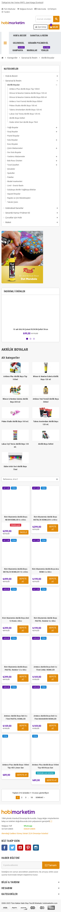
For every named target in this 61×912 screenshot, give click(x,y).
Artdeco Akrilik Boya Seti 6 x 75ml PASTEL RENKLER (15, 717)
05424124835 (29, 829)
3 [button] (34, 339)
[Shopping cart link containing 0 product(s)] (54, 26)
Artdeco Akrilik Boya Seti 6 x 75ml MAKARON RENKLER (45, 717)
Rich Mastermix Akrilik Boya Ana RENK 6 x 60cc (45, 570)
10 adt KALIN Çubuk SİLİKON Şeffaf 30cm (30, 329)
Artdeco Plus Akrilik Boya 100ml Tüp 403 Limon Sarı (15, 766)
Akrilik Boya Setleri (45, 444)
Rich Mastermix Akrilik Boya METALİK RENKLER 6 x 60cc (45, 518)
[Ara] (47, 19)
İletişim (52, 9)
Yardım (5, 12)
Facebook (4, 848)
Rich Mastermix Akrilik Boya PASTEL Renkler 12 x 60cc (15, 668)
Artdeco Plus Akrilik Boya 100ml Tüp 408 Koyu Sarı (45, 766)
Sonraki (40, 797)
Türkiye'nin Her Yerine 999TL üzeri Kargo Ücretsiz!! (22, 3)
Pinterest (28, 848)
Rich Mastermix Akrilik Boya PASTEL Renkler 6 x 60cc (45, 619)
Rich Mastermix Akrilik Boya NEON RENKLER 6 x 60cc (15, 518)
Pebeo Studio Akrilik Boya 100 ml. (15, 421)
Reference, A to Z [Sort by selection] (10, 479)
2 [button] (30, 339)
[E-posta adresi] (21, 865)
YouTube (20, 848)
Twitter (12, 848)
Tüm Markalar (8, 9)
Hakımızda (40, 9)
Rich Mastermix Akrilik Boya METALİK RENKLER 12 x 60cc (15, 570)
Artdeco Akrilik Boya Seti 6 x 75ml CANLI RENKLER (45, 668)
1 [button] (27, 339)
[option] (30, 316)
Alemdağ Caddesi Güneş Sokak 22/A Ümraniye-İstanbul (24, 833)
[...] (51, 821)
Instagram (36, 848)
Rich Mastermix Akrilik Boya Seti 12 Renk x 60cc (15, 619)
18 (32, 797)
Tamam (51, 865)
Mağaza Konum (25, 9)
